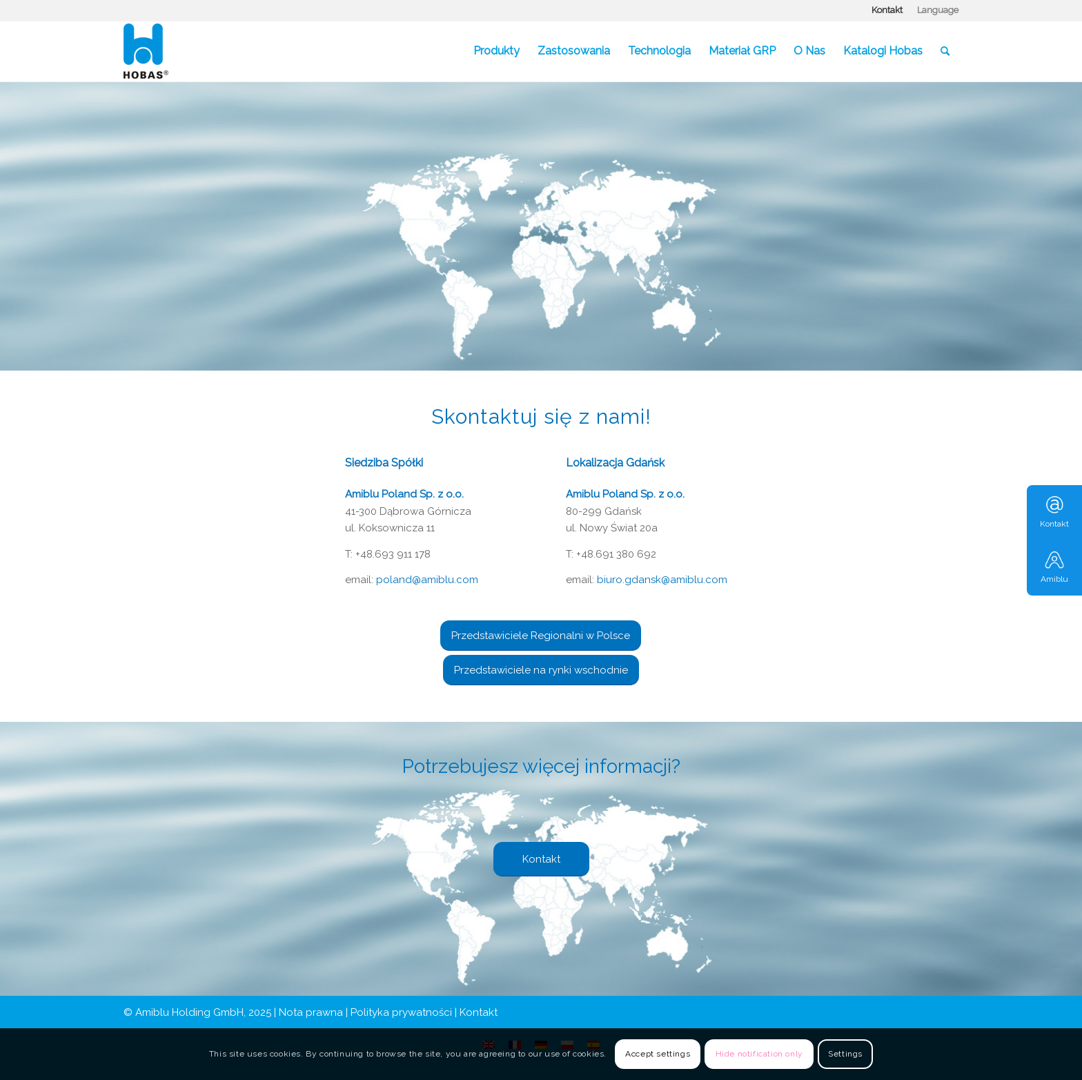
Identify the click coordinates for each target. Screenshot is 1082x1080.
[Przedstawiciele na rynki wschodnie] (541, 670)
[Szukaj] (945, 51)
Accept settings (657, 1054)
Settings (845, 1054)
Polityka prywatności (401, 1012)
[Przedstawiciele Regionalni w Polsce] (540, 635)
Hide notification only (759, 1054)
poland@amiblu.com (427, 579)
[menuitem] (887, 10)
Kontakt (887, 10)
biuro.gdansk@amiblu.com (662, 579)
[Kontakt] (541, 859)
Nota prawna (311, 1012)
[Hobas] (146, 51)
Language (937, 10)
